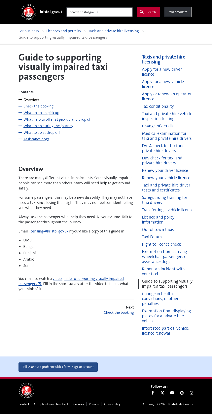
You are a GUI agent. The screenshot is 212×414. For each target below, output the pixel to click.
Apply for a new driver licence (162, 72)
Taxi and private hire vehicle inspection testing (167, 116)
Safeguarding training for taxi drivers (164, 200)
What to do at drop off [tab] (41, 132)
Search (147, 12)
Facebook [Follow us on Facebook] (153, 394)
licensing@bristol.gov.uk (48, 231)
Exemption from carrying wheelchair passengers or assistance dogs (165, 256)
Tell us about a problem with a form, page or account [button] (58, 367)
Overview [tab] (31, 99)
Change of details (157, 126)
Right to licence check (161, 244)
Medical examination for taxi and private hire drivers (167, 136)
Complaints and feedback (51, 404)
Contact (23, 404)
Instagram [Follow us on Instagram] (192, 394)
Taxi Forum (152, 236)
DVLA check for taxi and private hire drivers (163, 148)
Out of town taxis (158, 229)
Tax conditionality (158, 106)
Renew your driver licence (165, 170)
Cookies (78, 404)
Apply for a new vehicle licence (163, 84)
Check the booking (119, 312)
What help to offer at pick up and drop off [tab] (57, 119)
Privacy (94, 404)
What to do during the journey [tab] (48, 125)
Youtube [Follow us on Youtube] (172, 394)
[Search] (99, 12)
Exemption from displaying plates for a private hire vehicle (166, 316)
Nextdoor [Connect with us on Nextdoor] (182, 394)
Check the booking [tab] (38, 106)
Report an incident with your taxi (163, 271)
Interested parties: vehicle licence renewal (165, 331)
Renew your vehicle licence (166, 177)
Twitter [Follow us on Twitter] (162, 394)
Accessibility (112, 404)
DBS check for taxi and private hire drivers (162, 161)
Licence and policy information (158, 220)
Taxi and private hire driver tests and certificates (166, 188)
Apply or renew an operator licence (167, 97)
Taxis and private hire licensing (163, 59)
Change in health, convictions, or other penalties (160, 298)
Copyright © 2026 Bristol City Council (168, 404)
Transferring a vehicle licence (168, 209)
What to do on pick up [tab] (41, 112)
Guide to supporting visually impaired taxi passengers (167, 284)
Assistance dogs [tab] (36, 139)
